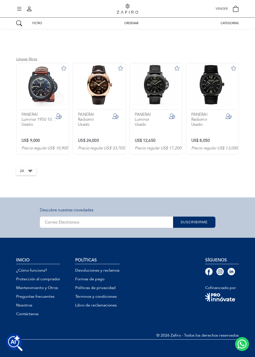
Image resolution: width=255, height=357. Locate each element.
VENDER (222, 8)
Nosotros (24, 305)
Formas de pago (89, 279)
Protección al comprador (38, 279)
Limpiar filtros (26, 59)
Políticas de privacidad (95, 287)
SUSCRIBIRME (194, 222)
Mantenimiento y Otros (37, 287)
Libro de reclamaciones (96, 305)
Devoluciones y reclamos (97, 270)
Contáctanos (27, 313)
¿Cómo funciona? (31, 270)
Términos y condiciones (96, 296)
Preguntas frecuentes (35, 296)
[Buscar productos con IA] (14, 342)
